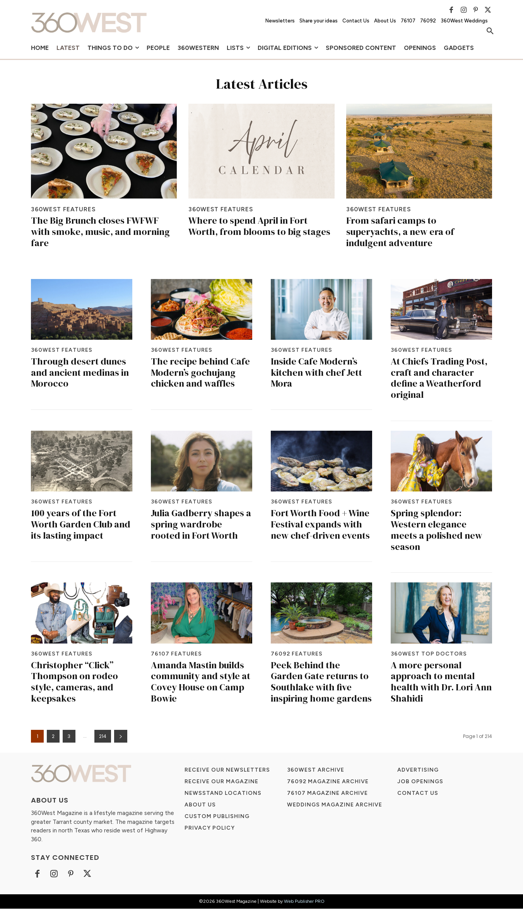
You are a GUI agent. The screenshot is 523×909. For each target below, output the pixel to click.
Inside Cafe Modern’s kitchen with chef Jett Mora (316, 372)
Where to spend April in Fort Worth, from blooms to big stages (259, 226)
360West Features (65, 209)
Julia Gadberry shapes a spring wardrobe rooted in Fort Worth (201, 524)
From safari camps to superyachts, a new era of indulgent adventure (400, 232)
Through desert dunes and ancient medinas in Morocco (80, 372)
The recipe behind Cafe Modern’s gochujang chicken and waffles (200, 372)
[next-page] (120, 736)
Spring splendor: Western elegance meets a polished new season (436, 530)
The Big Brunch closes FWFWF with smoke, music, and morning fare (100, 232)
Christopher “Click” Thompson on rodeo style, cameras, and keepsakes (74, 682)
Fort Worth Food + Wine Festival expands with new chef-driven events (320, 524)
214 (102, 736)
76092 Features (297, 654)
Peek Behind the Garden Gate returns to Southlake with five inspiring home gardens (321, 682)
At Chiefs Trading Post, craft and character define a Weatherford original (439, 378)
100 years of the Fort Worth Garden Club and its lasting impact (80, 524)
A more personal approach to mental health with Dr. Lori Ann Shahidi (441, 682)
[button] (490, 31)
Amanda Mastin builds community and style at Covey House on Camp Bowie (200, 682)
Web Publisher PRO (304, 901)
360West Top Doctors (429, 654)
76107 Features (176, 654)
